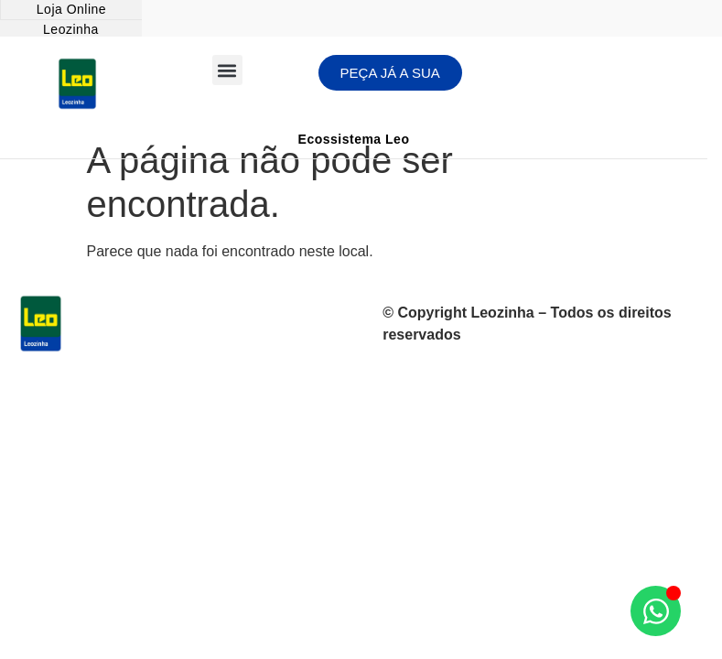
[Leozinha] (71, 30)
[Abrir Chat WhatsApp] (655, 611)
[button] (227, 70)
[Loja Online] (71, 10)
